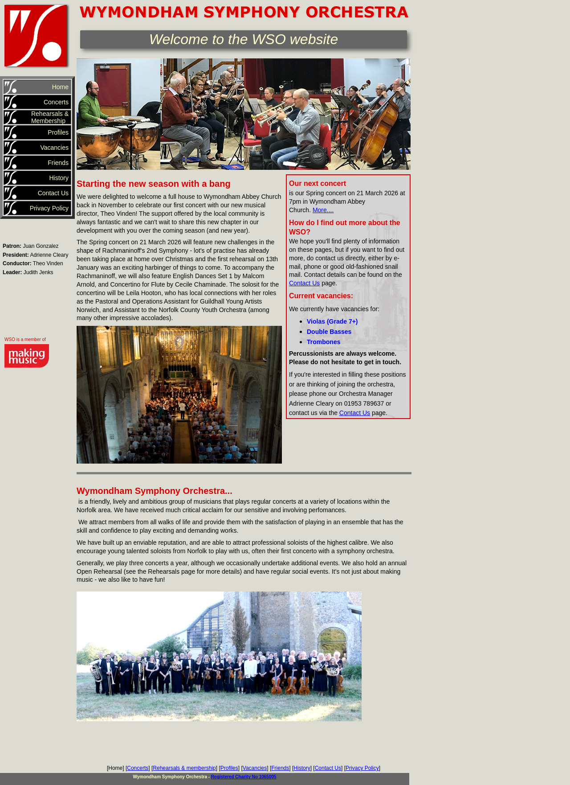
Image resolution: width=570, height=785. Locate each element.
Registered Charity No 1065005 (244, 776)
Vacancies (255, 768)
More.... (323, 210)
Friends (280, 768)
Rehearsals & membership (184, 768)
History (301, 768)
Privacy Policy (362, 768)
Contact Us (304, 283)
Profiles (229, 768)
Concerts (137, 768)
